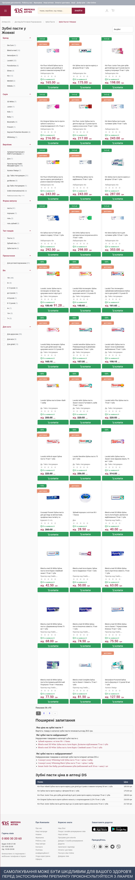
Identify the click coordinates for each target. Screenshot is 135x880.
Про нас (39, 823)
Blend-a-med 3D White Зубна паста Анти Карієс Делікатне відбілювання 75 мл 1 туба (73, 739)
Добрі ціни (81, 3)
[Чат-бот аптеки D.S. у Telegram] (112, 842)
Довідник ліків (63, 851)
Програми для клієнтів (11, 3)
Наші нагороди (41, 826)
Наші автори (40, 838)
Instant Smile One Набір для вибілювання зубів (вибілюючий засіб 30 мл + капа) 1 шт (73, 761)
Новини (39, 829)
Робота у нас (27, 3)
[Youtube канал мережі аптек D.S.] (106, 842)
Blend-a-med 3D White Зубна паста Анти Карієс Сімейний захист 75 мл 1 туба (70, 742)
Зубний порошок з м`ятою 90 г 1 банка (54, 736)
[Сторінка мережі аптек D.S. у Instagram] (100, 842)
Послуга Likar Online (66, 847)
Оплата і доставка (62, 3)
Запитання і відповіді (66, 841)
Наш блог (62, 823)
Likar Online (91, 3)
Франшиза (38, 3)
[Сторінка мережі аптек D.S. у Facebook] (94, 842)
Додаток (61, 838)
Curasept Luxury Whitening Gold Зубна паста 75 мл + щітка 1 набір (65, 754)
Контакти (39, 841)
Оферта (39, 854)
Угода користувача (43, 851)
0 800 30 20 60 (12, 833)
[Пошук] (78, 11)
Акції (73, 3)
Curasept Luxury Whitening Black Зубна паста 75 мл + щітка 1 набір (65, 757)
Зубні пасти (50, 22)
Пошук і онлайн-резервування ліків (71, 826)
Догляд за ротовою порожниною (28, 22)
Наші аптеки (49, 3)
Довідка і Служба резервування (70, 835)
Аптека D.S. (6, 22)
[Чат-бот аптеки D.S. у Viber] (118, 842)
